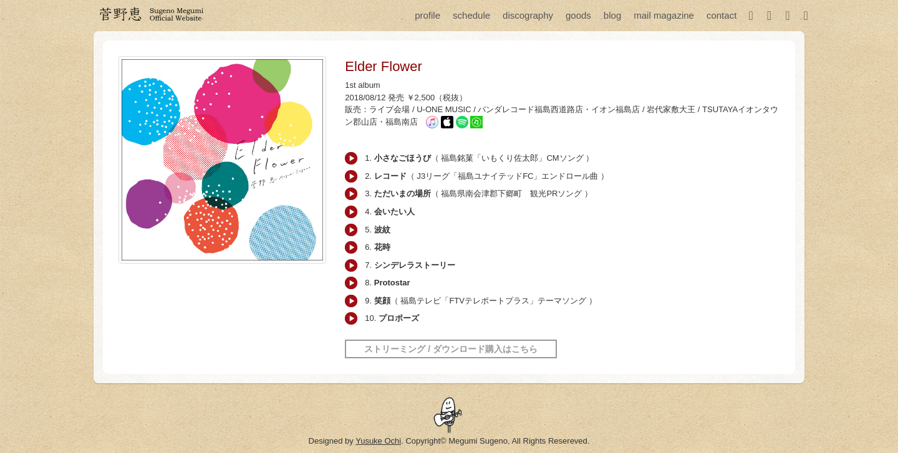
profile (427, 15)
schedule (471, 15)
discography (528, 15)
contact (721, 15)
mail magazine (664, 15)
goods (578, 15)
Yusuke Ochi (378, 441)
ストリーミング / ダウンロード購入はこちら (451, 349)
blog (612, 15)
